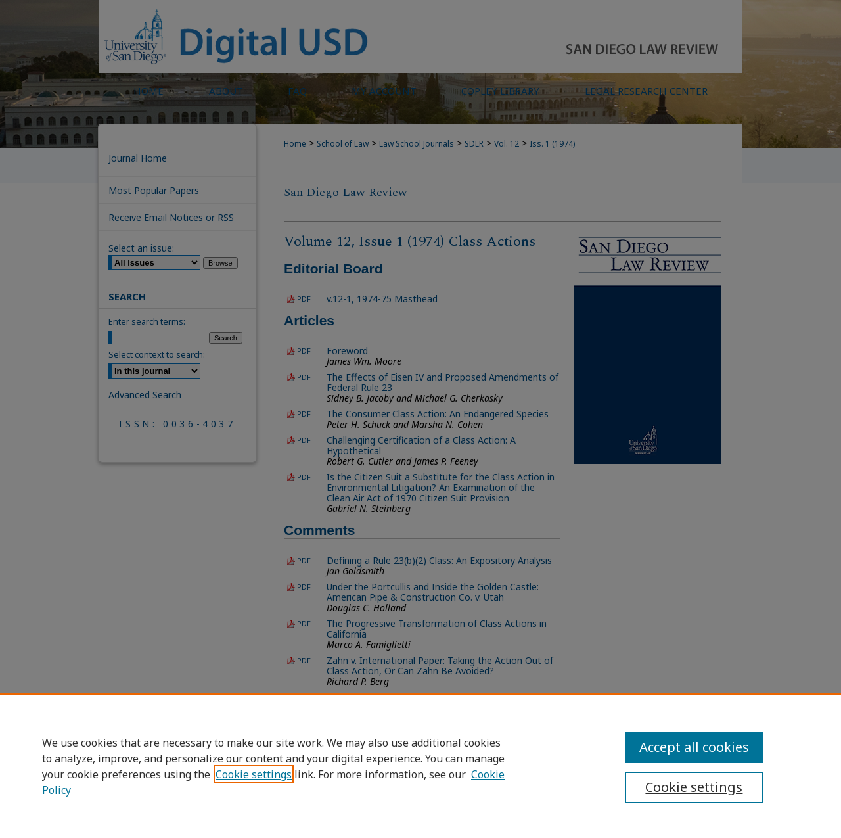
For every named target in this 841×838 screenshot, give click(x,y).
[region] (420, 765)
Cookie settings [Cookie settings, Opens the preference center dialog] (693, 787)
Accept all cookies (694, 747)
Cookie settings (254, 774)
